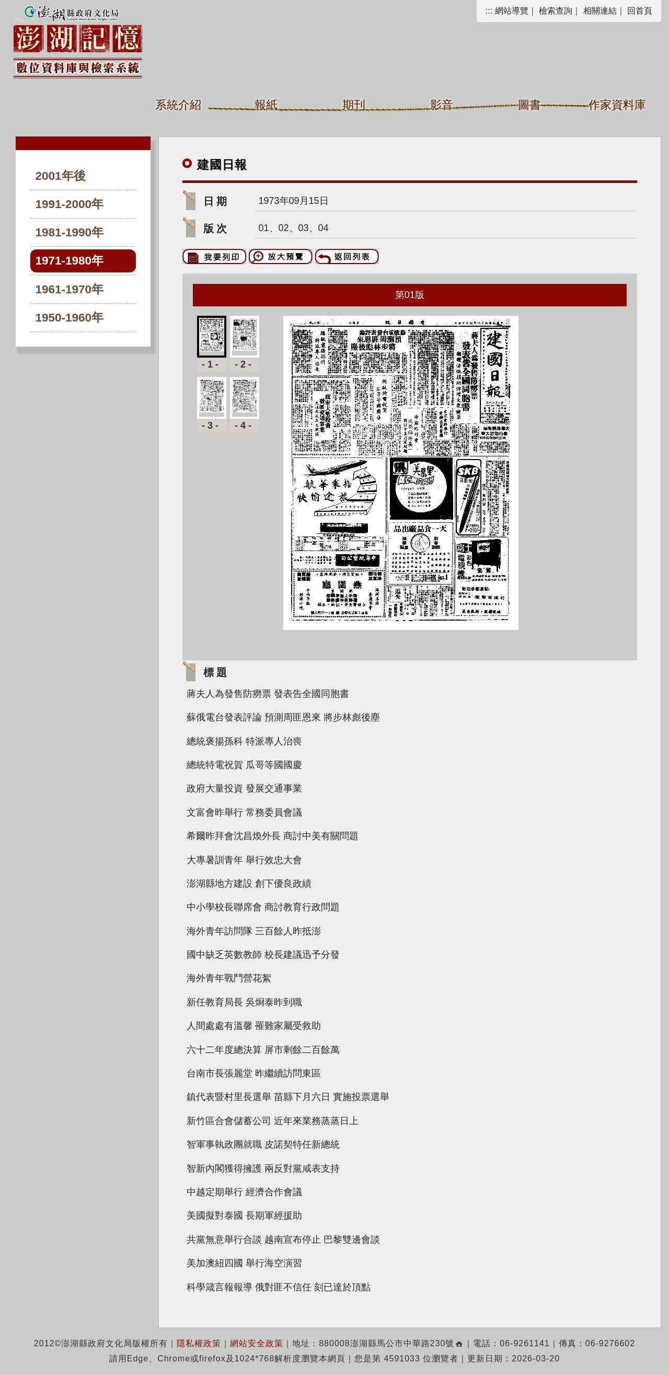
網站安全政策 (256, 1343)
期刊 (353, 104)
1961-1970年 (70, 289)
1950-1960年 (70, 317)
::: (489, 10)
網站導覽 (511, 10)
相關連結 (600, 10)
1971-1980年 (70, 260)
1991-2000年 (70, 204)
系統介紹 (178, 104)
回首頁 (639, 10)
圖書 (529, 104)
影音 (441, 104)
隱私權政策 (199, 1343)
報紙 (266, 104)
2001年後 (61, 175)
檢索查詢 (555, 10)
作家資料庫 (617, 104)
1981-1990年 (70, 232)
